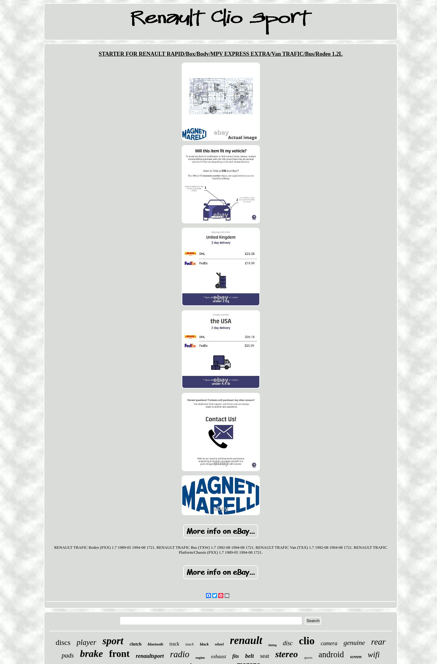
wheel (219, 644)
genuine (354, 642)
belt (249, 656)
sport (113, 640)
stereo (286, 654)
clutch (136, 644)
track (174, 643)
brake (91, 653)
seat (264, 656)
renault (246, 640)
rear (378, 641)
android (331, 654)
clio (306, 640)
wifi (374, 654)
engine (200, 657)
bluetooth (156, 644)
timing (273, 645)
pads (68, 655)
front (119, 653)
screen (356, 656)
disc (288, 643)
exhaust (218, 656)
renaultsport (150, 656)
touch (189, 644)
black (204, 644)
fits (235, 656)
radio (179, 654)
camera (329, 643)
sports (308, 657)
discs (63, 642)
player (86, 642)
